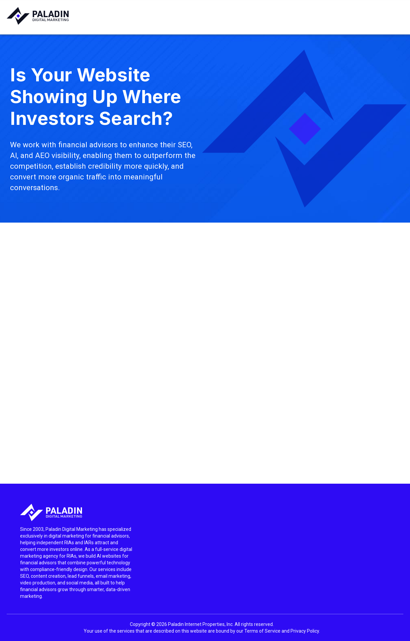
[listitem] (77, 562)
